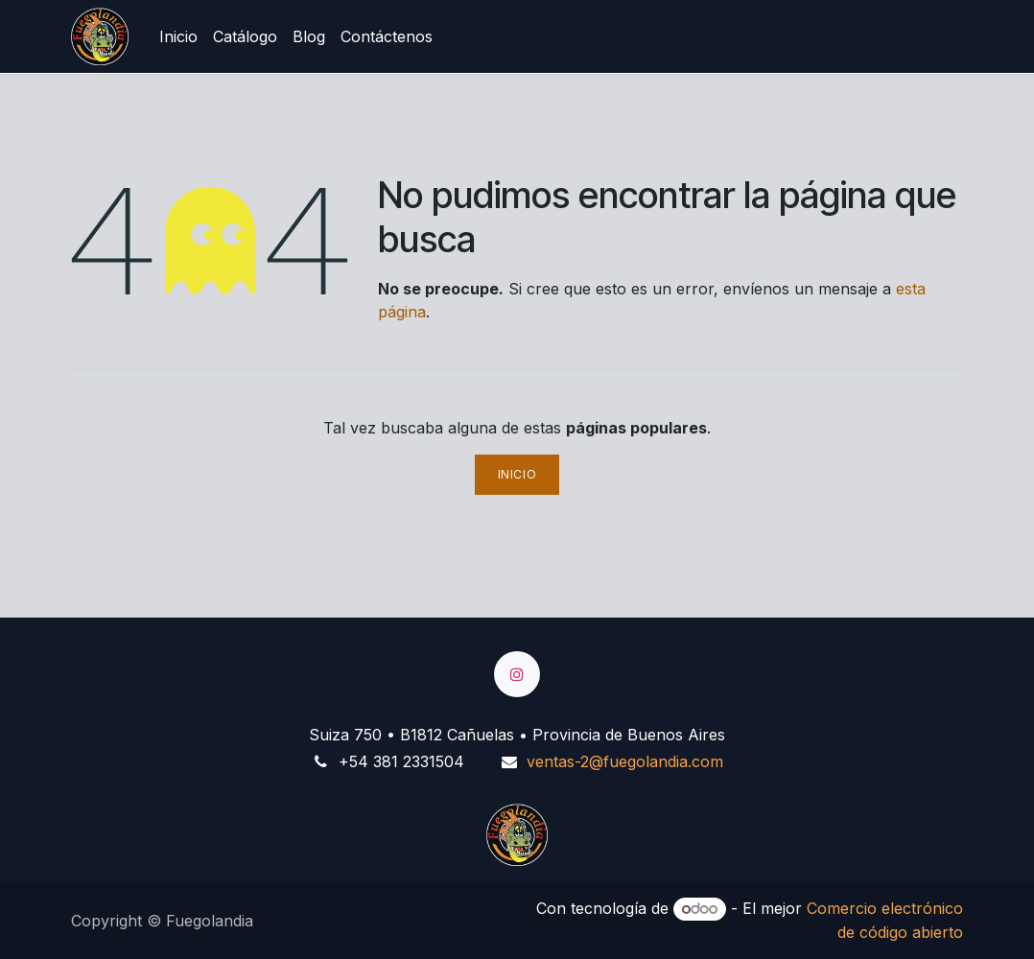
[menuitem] (178, 36)
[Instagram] (517, 674)
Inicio (517, 474)
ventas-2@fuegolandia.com (625, 761)
